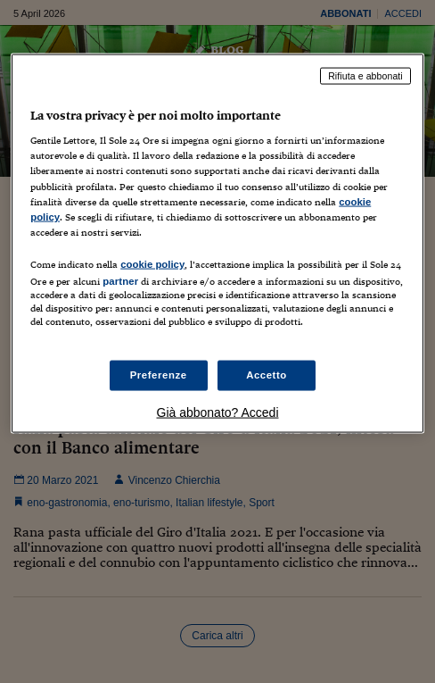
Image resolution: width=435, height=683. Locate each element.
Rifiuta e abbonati (365, 75)
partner (120, 280)
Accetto (266, 375)
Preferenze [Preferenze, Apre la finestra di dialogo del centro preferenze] (158, 375)
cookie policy (152, 263)
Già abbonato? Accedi (218, 412)
